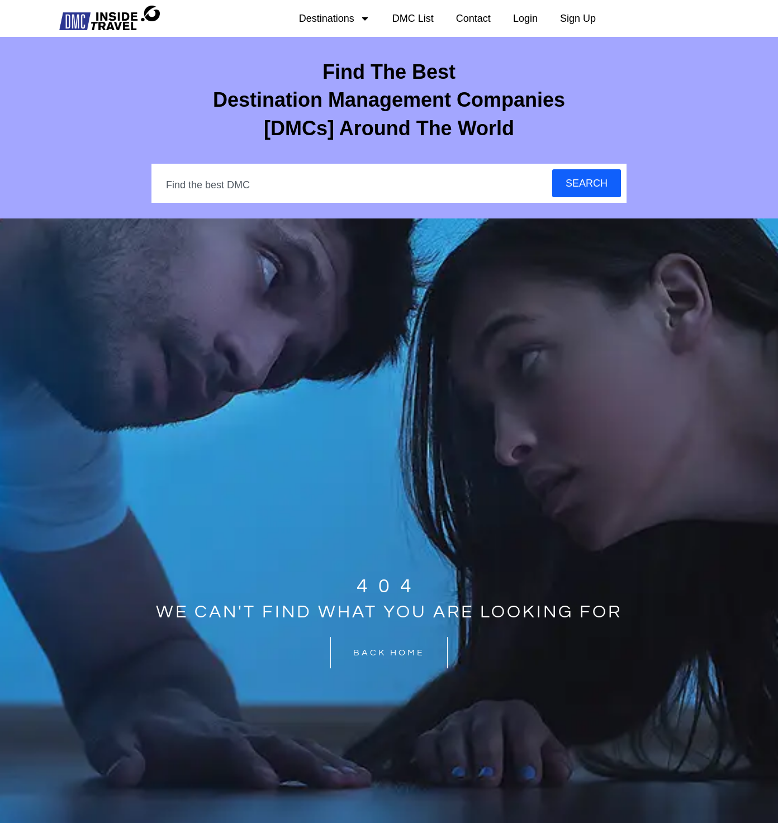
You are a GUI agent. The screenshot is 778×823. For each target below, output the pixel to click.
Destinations (334, 18)
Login (525, 18)
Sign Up (578, 18)
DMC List (413, 18)
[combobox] (352, 185)
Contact (473, 18)
